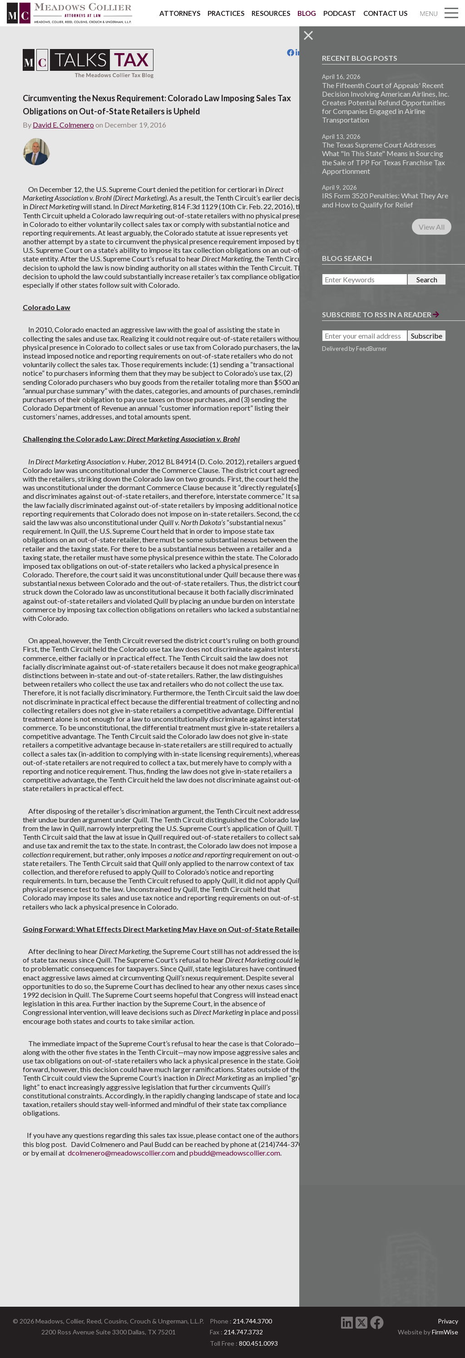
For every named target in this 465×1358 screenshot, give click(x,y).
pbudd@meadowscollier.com (68, 1265)
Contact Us (385, 13)
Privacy (448, 1321)
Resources (271, 13)
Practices (226, 13)
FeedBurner (371, 348)
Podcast (339, 13)
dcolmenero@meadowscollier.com (199, 1257)
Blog (306, 13)
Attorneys (179, 13)
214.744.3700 (252, 1321)
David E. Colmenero (63, 124)
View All (432, 226)
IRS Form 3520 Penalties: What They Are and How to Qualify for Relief (385, 199)
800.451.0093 (258, 1343)
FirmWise (445, 1332)
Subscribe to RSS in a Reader (380, 314)
